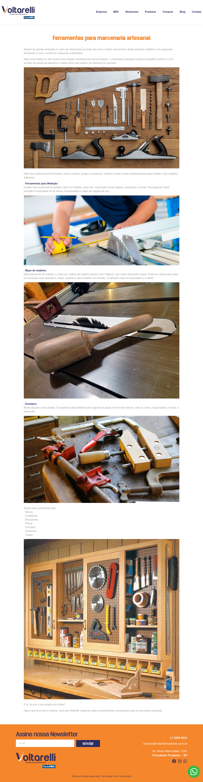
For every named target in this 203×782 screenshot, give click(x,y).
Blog (182, 11)
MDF (116, 11)
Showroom (131, 11)
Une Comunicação (122, 776)
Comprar (168, 11)
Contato (196, 11)
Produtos (150, 11)
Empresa (101, 11)
